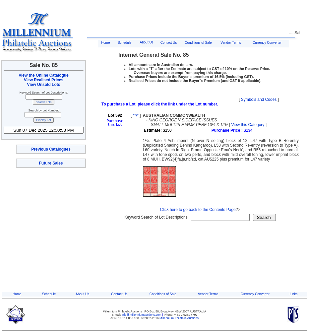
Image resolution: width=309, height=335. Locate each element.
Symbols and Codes (259, 99)
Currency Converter (267, 42)
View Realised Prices (43, 80)
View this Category (247, 124)
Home (105, 42)
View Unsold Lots (43, 84)
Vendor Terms (230, 42)
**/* (136, 115)
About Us (147, 42)
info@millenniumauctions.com (142, 314)
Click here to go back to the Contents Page (198, 209)
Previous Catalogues (51, 149)
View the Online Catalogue (43, 75)
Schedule (125, 42)
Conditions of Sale (198, 42)
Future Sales (51, 163)
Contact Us (168, 42)
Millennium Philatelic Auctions (179, 318)
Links (293, 294)
